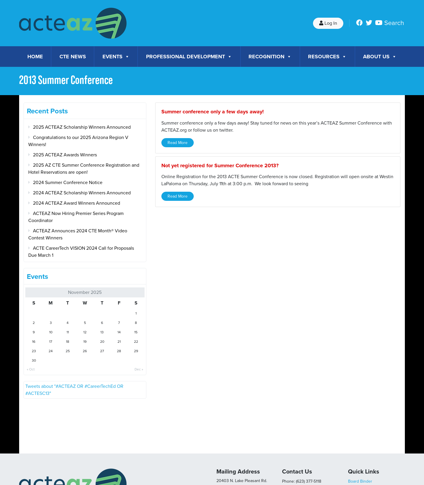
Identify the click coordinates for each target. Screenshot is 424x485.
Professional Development (189, 56)
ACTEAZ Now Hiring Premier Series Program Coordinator (76, 217)
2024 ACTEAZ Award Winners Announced (76, 203)
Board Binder (360, 481)
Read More (178, 142)
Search (394, 23)
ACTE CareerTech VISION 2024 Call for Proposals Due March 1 (81, 251)
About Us (380, 56)
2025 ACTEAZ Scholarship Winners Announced (82, 127)
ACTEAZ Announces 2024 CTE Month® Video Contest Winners (77, 234)
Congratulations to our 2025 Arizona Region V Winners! (78, 141)
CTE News (72, 56)
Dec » (139, 369)
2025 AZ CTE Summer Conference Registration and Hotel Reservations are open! (83, 168)
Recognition (270, 56)
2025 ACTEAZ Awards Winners (65, 155)
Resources (327, 56)
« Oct (31, 369)
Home (35, 56)
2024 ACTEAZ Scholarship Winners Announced (82, 193)
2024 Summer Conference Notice (67, 183)
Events (116, 56)
